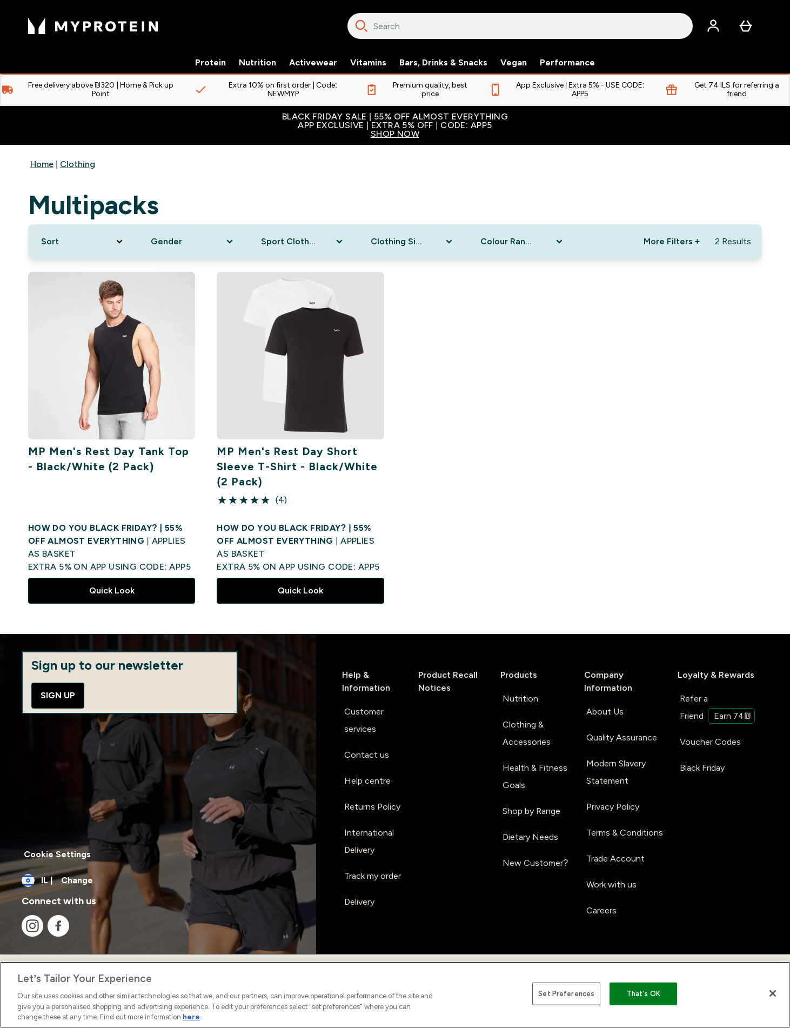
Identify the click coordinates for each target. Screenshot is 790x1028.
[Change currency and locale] (158, 880)
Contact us (366, 755)
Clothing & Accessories (527, 733)
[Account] (713, 26)
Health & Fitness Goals (535, 776)
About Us (605, 711)
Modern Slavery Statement (616, 772)
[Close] (773, 993)
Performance (567, 62)
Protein (210, 62)
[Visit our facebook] (58, 926)
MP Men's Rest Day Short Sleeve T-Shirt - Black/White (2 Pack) (297, 466)
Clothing (77, 164)
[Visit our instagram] (32, 926)
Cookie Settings (57, 854)
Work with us (611, 884)
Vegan (513, 62)
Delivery (359, 902)
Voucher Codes (710, 742)
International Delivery (369, 841)
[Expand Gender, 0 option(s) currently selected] (192, 242)
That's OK (643, 994)
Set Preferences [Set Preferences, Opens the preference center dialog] (566, 994)
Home (41, 164)
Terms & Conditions (624, 832)
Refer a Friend (717, 708)
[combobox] (520, 26)
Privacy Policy (612, 807)
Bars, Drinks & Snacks (443, 62)
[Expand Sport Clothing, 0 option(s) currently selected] (302, 242)
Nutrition (257, 62)
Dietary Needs (530, 837)
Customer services (364, 720)
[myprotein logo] (93, 26)
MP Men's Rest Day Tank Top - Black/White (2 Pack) (108, 459)
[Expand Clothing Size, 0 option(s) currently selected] (412, 242)
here (191, 1017)
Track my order (372, 876)
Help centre (367, 781)
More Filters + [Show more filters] (672, 241)
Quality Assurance (621, 737)
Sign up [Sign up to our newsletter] (58, 695)
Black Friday (702, 768)
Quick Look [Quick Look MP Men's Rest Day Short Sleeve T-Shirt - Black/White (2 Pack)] (300, 590)
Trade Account (615, 858)
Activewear (313, 62)
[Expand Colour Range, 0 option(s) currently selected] (522, 242)
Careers (601, 910)
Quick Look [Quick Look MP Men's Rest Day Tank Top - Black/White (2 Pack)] (112, 590)
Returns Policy (372, 807)
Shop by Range (531, 811)
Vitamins (368, 62)
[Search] (361, 26)
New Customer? (535, 863)
